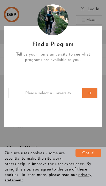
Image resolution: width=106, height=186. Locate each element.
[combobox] (53, 93)
